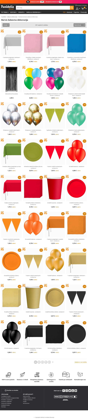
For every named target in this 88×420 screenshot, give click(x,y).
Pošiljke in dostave (27, 399)
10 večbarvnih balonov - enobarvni (33, 94)
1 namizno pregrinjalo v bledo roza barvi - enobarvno (55, 58)
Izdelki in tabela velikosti (29, 398)
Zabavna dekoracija (12, 17)
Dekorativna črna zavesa (11, 94)
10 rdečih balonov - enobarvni (76, 166)
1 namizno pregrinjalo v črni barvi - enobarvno (33, 349)
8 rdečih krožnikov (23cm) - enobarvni (76, 203)
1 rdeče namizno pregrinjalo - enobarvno (11, 203)
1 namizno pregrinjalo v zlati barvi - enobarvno (76, 276)
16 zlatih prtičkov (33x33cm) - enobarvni (11, 312)
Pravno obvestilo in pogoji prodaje (10, 398)
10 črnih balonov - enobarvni (11, 348)
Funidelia (3, 17)
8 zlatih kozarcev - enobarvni (33, 312)
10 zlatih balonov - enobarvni (54, 275)
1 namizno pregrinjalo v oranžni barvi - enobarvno (55, 240)
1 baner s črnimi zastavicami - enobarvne (76, 312)
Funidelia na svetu (6, 396)
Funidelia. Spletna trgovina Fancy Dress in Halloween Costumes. (7, 7)
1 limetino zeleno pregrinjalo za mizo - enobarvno (11, 167)
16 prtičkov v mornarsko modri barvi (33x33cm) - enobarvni (76, 58)
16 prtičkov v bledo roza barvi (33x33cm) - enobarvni (33, 58)
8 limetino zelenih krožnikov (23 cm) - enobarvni (33, 167)
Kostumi (13, 12)
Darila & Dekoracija (33, 12)
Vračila (24, 401)
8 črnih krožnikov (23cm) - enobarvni (76, 348)
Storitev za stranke (11, 390)
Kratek (5, 25)
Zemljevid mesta (5, 405)
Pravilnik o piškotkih (6, 401)
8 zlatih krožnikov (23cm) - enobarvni (54, 312)
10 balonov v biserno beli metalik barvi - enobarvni (76, 94)
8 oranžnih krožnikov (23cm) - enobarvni (11, 276)
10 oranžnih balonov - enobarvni (33, 239)
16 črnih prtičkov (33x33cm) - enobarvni (55, 349)
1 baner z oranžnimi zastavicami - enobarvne (11, 240)
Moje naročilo (26, 396)
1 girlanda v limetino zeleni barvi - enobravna (54, 131)
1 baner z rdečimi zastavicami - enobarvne (55, 167)
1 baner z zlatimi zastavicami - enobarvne (33, 276)
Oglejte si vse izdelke (81, 362)
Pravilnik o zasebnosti (6, 399)
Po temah (4, 12)
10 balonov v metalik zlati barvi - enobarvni (33, 131)
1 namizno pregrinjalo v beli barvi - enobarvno (11, 58)
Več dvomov (26, 403)
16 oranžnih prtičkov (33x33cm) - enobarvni (76, 240)
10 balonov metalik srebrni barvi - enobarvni (11, 131)
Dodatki (21, 12)
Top (64, 12)
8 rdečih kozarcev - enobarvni (54, 203)
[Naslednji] (52, 362)
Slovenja (3, 407)
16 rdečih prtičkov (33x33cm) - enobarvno (33, 203)
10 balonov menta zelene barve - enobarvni (76, 131)
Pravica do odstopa (6, 403)
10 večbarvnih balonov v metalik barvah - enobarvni (55, 94)
